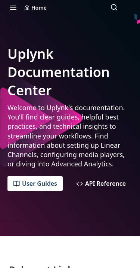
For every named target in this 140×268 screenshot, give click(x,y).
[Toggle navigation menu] (13, 7)
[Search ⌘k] (113, 7)
